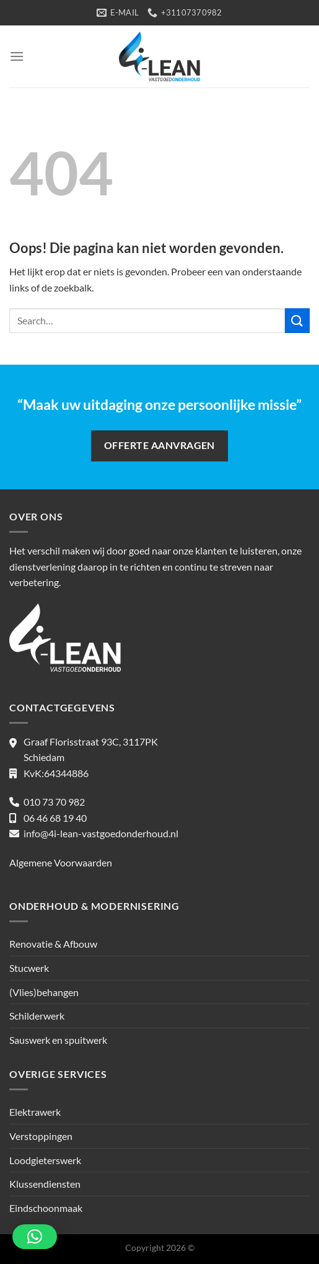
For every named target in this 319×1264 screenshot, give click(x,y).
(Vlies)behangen (44, 992)
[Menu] (16, 56)
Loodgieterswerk (45, 1160)
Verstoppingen (40, 1136)
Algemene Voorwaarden (60, 862)
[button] (34, 1236)
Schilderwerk (36, 1015)
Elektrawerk (35, 1112)
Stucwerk (29, 968)
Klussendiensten (45, 1184)
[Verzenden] (297, 320)
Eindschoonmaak (45, 1208)
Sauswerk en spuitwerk (58, 1040)
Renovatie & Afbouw (53, 944)
